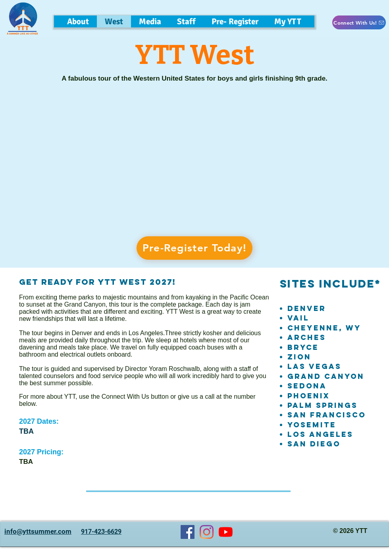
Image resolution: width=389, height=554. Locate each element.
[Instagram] (207, 532)
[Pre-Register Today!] (194, 248)
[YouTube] (226, 532)
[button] (186, 21)
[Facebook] (187, 532)
